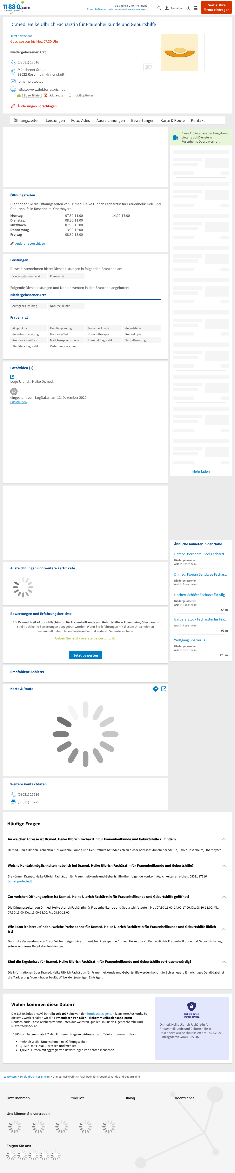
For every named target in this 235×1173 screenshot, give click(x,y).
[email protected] (20, 881)
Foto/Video (80, 120)
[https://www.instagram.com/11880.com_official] (22, 1155)
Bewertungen (142, 120)
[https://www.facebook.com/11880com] (11, 1155)
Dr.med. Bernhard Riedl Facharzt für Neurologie (201, 553)
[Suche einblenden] (161, 8)
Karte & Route (173, 120)
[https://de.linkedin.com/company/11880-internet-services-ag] (44, 1155)
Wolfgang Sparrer (187, 640)
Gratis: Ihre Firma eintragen (216, 7)
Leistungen (55, 120)
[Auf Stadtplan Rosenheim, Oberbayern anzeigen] (163, 688)
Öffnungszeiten (26, 120)
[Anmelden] (176, 8)
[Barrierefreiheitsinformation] (190, 8)
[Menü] (197, 8)
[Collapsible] (224, 839)
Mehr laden (201, 471)
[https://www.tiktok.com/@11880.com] (33, 1155)
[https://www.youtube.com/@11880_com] (55, 1155)
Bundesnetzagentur (100, 1013)
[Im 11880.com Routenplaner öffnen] (156, 688)
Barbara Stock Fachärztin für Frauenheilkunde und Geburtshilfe (201, 619)
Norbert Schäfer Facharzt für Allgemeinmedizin (201, 594)
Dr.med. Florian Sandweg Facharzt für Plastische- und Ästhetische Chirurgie (201, 574)
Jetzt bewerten (85, 655)
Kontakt (198, 120)
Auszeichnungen (110, 120)
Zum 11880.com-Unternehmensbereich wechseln (117, 9)
